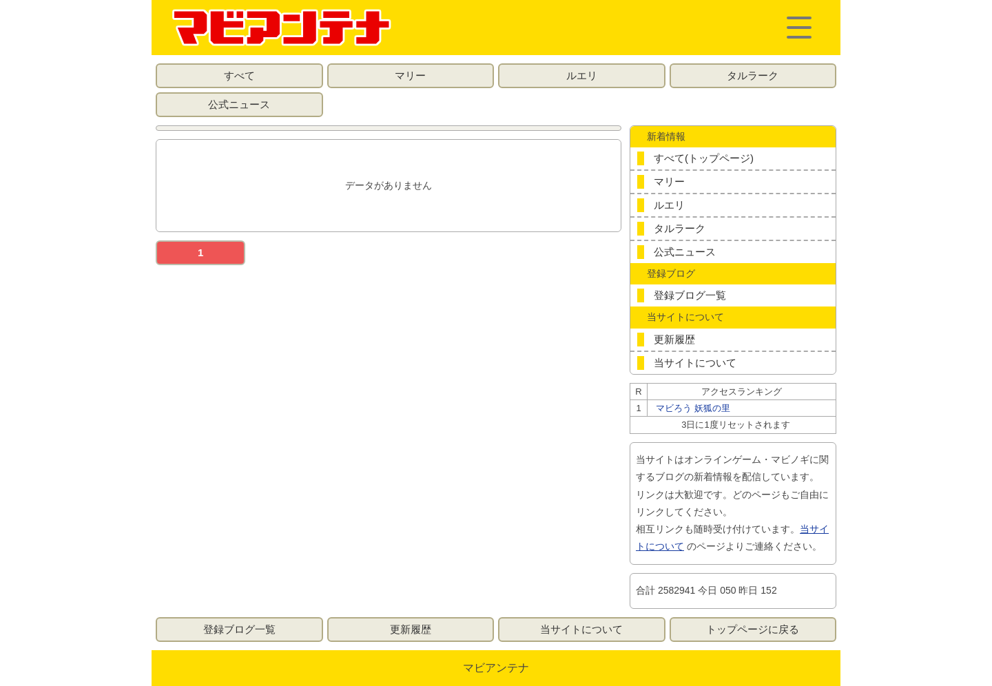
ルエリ (581, 75)
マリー (410, 75)
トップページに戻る (752, 629)
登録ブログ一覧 (690, 295)
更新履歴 (674, 339)
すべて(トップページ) (704, 158)
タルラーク (752, 75)
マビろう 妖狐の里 (693, 408)
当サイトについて (695, 362)
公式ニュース (239, 104)
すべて (239, 75)
